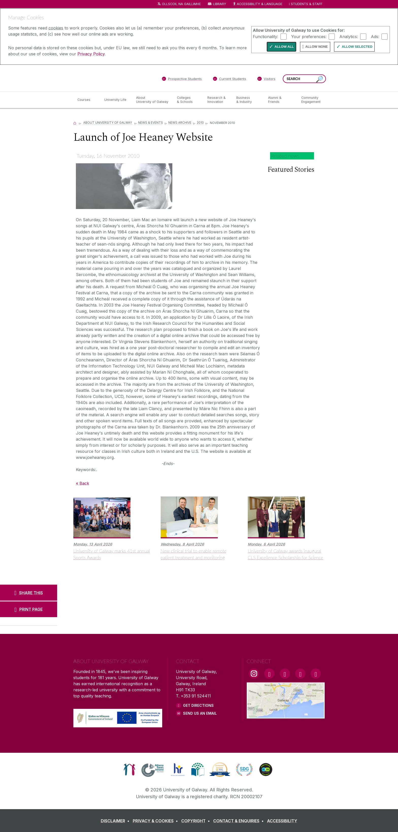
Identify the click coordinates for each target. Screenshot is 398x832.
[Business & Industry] (248, 100)
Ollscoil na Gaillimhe (181, 4)
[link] (129, 769)
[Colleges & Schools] (188, 100)
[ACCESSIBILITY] (282, 821)
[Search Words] (304, 78)
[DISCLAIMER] (116, 821)
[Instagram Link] (254, 673)
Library (219, 4)
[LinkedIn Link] (300, 673)
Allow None (316, 47)
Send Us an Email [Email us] (200, 713)
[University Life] (116, 100)
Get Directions (198, 705)
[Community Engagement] (311, 100)
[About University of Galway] (152, 100)
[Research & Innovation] (217, 100)
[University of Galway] (110, 77)
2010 (200, 122)
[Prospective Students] (182, 80)
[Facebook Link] (269, 673)
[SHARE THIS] (28, 592)
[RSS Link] (316, 673)
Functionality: (265, 36)
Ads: (375, 36)
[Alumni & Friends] (280, 100)
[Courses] (86, 100)
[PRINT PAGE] (28, 609)
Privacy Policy (91, 53)
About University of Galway (108, 122)
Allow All (284, 47)
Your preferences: (308, 36)
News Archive (179, 122)
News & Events (150, 122)
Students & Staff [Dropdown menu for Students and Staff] (306, 4)
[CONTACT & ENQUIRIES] (239, 821)
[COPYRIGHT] (196, 821)
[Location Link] (286, 715)
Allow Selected (357, 47)
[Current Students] (229, 80)
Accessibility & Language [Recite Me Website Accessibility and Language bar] (257, 4)
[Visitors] (266, 80)
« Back (82, 483)
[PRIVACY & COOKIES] (156, 821)
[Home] (74, 122)
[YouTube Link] (285, 673)
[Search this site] (319, 79)
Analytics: (348, 36)
